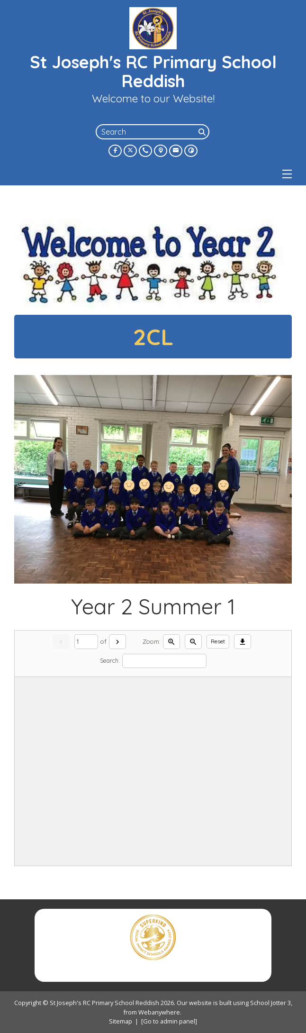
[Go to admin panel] (169, 1021)
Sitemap (120, 1021)
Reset (218, 641)
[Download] (242, 641)
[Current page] (86, 641)
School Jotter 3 (270, 1002)
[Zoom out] (193, 641)
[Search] (202, 131)
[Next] (117, 641)
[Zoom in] (171, 641)
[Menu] (287, 174)
